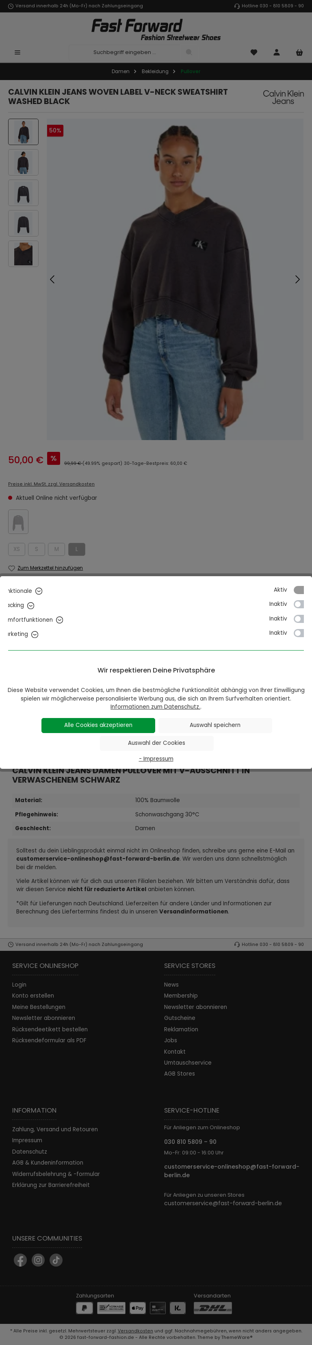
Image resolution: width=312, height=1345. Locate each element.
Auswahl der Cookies (156, 743)
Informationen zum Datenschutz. (155, 707)
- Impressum (156, 759)
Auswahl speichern (215, 725)
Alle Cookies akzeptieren (98, 725)
